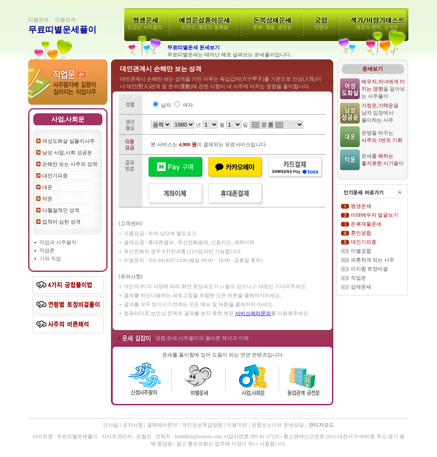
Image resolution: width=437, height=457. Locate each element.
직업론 (47, 251)
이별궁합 (361, 251)
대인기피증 (55, 176)
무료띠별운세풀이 (62, 29)
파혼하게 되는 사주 (372, 260)
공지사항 (133, 425)
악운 (47, 199)
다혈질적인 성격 (60, 210)
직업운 (358, 278)
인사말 (110, 425)
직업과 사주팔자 (57, 242)
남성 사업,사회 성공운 (67, 153)
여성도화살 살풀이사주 (68, 141)
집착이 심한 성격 (61, 222)
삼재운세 (361, 287)
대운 (47, 187)
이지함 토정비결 (369, 269)
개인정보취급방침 (203, 425)
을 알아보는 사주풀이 (383, 89)
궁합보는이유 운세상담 (277, 425)
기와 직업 (50, 259)
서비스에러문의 (253, 313)
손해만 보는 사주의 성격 (69, 164)
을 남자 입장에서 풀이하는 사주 (380, 113)
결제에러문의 (163, 425)
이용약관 (237, 425)
